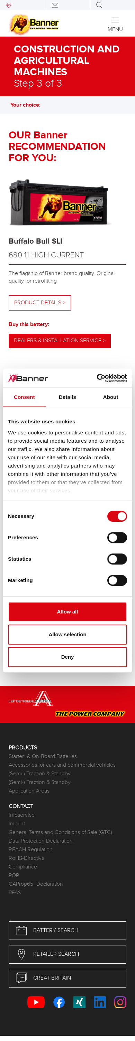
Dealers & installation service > (60, 340)
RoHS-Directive (27, 858)
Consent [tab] (24, 397)
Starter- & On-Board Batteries (43, 756)
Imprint (17, 824)
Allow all (67, 612)
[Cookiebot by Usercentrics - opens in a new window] (97, 378)
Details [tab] (67, 397)
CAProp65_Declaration (36, 884)
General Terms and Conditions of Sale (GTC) (60, 832)
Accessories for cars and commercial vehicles (62, 765)
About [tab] (110, 397)
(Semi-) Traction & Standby (40, 773)
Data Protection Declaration (41, 841)
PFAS (15, 893)
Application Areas (29, 791)
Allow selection (67, 634)
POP (14, 875)
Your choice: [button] (28, 105)
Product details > (39, 302)
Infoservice (22, 815)
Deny (67, 657)
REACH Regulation (31, 849)
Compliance (23, 867)
